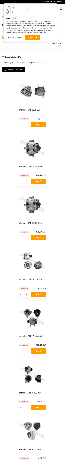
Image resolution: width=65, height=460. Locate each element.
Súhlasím (32, 37)
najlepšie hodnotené (37, 63)
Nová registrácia (58, 1)
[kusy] (9, 124)
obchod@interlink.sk (48, 439)
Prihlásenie (45, 1)
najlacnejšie (8, 63)
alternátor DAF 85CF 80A (15, 110)
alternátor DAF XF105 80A (46, 223)
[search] (61, 9)
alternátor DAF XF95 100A (15, 279)
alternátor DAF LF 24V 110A (47, 166)
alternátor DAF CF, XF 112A (15, 166)
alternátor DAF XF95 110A (46, 279)
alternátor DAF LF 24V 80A (16, 223)
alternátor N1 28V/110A (14, 336)
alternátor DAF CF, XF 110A (46, 110)
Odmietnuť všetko (15, 37)
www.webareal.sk (41, 458)
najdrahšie (21, 63)
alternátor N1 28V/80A (44, 336)
